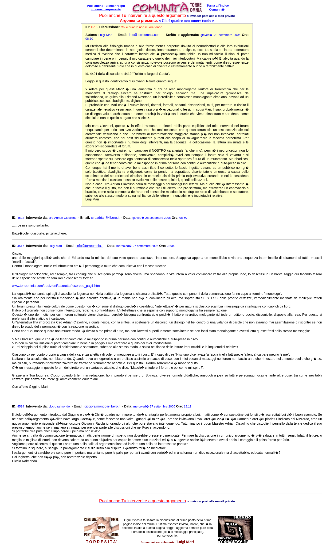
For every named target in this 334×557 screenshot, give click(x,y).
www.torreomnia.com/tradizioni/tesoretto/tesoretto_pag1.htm (56, 286)
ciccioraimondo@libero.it (102, 406)
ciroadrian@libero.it (105, 217)
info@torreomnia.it (89, 246)
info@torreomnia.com (144, 35)
